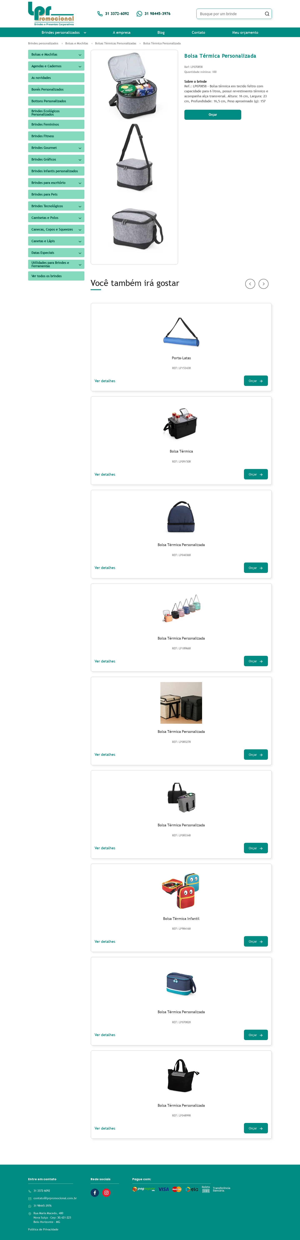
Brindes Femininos (45, 124)
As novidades (41, 77)
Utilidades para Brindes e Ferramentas (50, 264)
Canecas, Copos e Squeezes (52, 229)
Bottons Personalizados (48, 101)
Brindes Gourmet (44, 147)
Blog (161, 32)
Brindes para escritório (48, 182)
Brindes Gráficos (43, 159)
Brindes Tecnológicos (47, 206)
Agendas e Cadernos (46, 66)
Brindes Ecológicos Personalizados (45, 112)
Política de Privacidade (43, 1229)
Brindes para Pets (44, 194)
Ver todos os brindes (46, 276)
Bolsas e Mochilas (44, 54)
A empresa (121, 32)
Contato (198, 32)
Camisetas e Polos (44, 217)
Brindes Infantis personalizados (54, 171)
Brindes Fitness (42, 136)
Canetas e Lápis (43, 241)
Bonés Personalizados (47, 89)
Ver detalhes (105, 380)
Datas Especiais (42, 252)
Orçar (213, 115)
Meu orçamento (245, 32)
